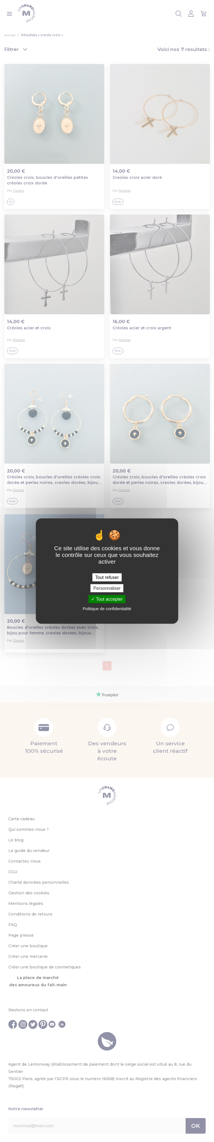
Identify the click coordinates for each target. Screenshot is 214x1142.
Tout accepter (107, 599)
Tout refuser (107, 577)
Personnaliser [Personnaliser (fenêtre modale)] (107, 588)
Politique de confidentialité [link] (107, 608)
